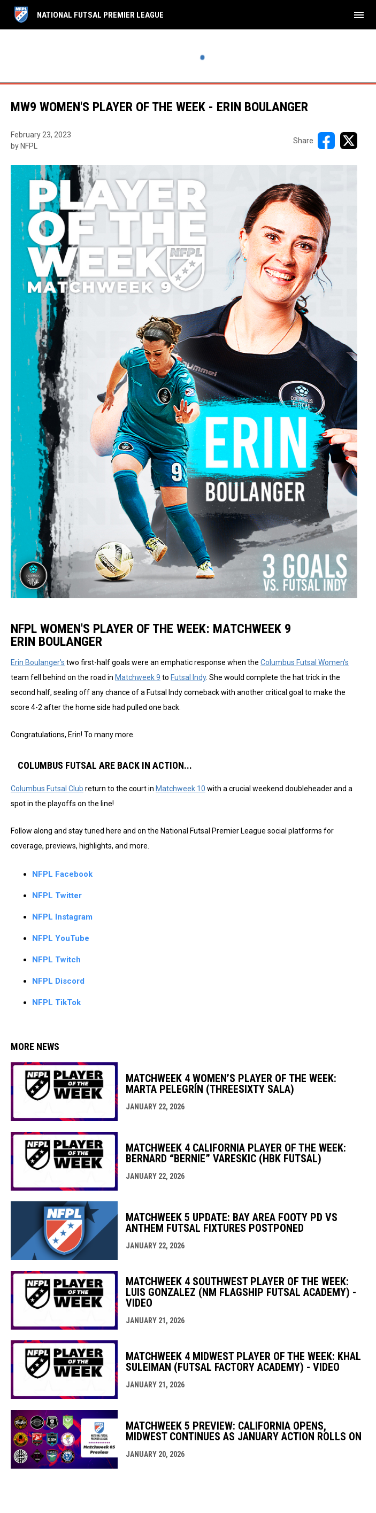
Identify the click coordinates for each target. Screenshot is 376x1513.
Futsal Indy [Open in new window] (188, 677)
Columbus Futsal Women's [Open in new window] (304, 662)
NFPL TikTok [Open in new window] (56, 1002)
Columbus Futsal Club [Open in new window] (47, 788)
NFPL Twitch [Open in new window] (56, 959)
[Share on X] (348, 140)
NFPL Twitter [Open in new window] (57, 895)
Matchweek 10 (180, 788)
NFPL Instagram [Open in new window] (62, 917)
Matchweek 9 (137, 677)
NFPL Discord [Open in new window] (58, 981)
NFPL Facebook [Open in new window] (62, 874)
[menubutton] (358, 15)
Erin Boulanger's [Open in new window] (38, 662)
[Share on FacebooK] (326, 140)
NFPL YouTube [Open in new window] (60, 938)
